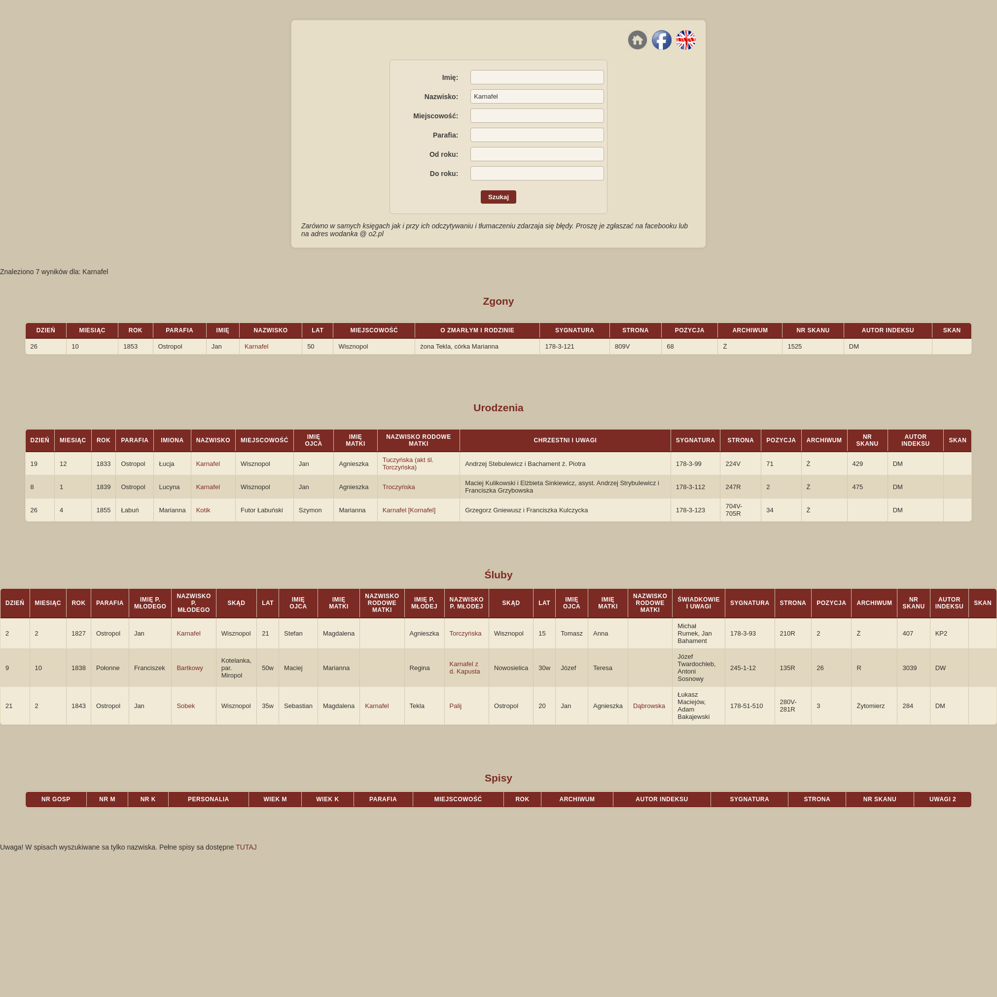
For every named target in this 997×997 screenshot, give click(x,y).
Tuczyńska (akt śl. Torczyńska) (408, 463)
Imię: (450, 77)
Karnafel (256, 346)
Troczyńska (399, 487)
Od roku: (443, 154)
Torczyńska (466, 633)
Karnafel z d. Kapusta (465, 667)
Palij (456, 706)
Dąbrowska (649, 706)
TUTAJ (246, 847)
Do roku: (444, 174)
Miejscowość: (435, 116)
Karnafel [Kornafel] (409, 510)
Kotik (203, 510)
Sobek (186, 706)
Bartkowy (190, 668)
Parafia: (445, 135)
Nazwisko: (441, 97)
